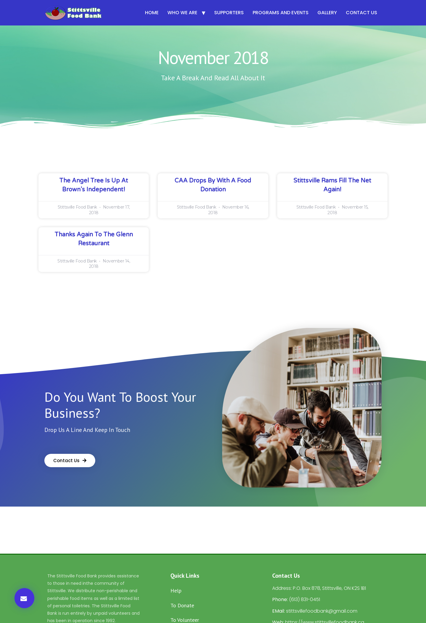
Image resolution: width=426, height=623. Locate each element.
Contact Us (361, 12)
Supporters (229, 12)
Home (152, 12)
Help (175, 590)
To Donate (182, 605)
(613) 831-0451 (304, 599)
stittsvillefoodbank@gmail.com (321, 611)
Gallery (327, 12)
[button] (24, 598)
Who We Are (182, 12)
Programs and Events (281, 12)
